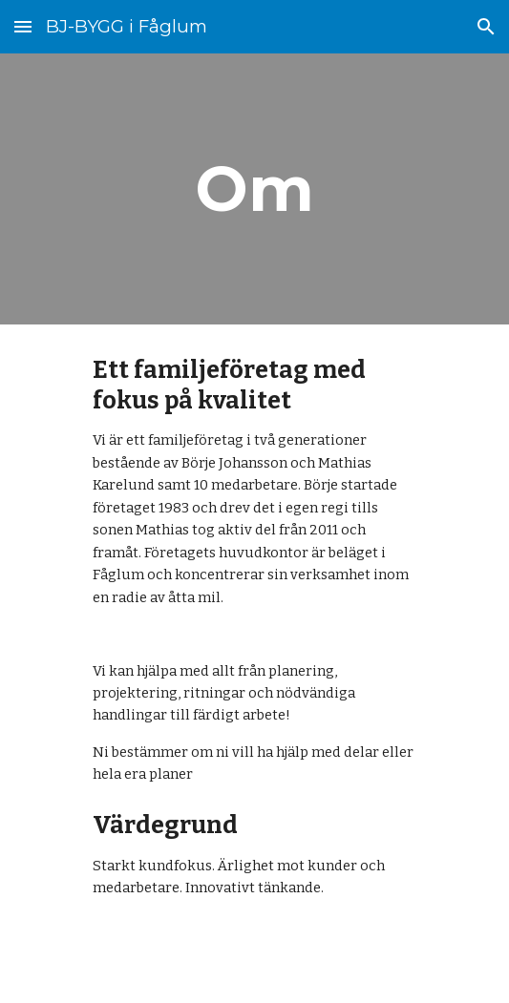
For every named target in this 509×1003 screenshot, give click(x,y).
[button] (23, 26)
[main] (254, 188)
